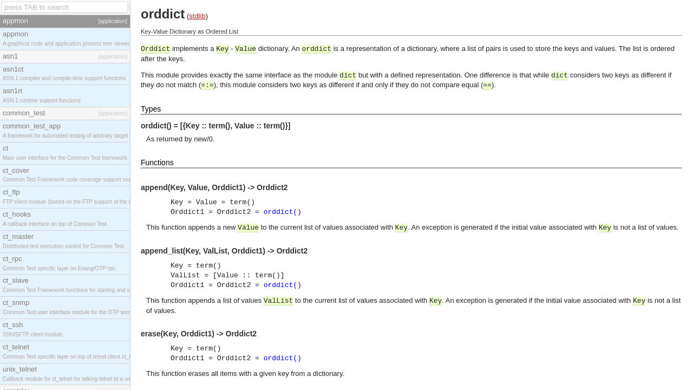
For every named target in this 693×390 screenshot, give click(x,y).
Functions (157, 162)
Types (151, 109)
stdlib (197, 16)
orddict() (283, 212)
